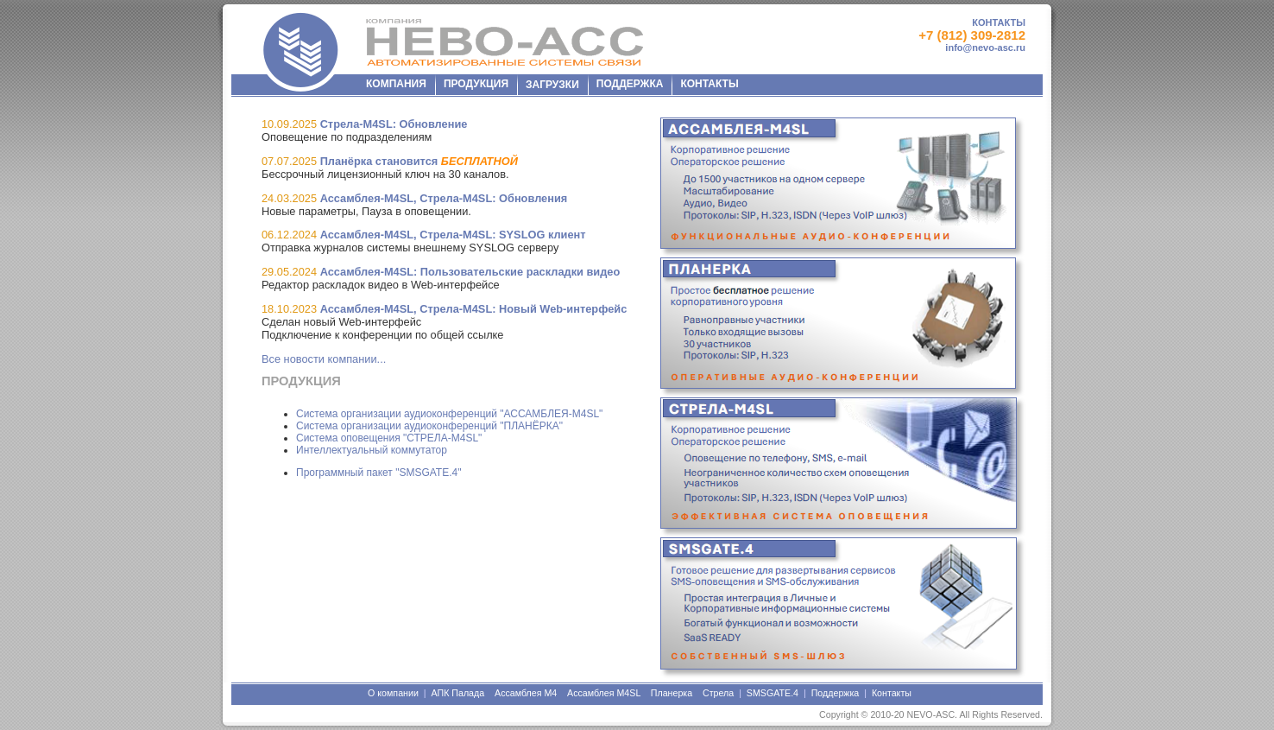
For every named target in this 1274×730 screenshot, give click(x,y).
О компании (393, 693)
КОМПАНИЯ (396, 84)
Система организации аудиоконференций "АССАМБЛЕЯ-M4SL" (449, 414)
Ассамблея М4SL (603, 693)
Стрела (718, 693)
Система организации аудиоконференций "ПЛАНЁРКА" (429, 426)
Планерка (671, 693)
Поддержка (835, 693)
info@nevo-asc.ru (985, 47)
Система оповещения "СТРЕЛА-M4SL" (389, 438)
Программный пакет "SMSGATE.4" (378, 473)
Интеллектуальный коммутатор (371, 450)
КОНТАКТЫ (998, 22)
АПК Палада (457, 693)
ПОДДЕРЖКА (630, 84)
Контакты (891, 693)
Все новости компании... (324, 358)
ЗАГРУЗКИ (552, 85)
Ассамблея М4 (526, 693)
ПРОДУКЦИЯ (476, 84)
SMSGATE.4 (772, 693)
